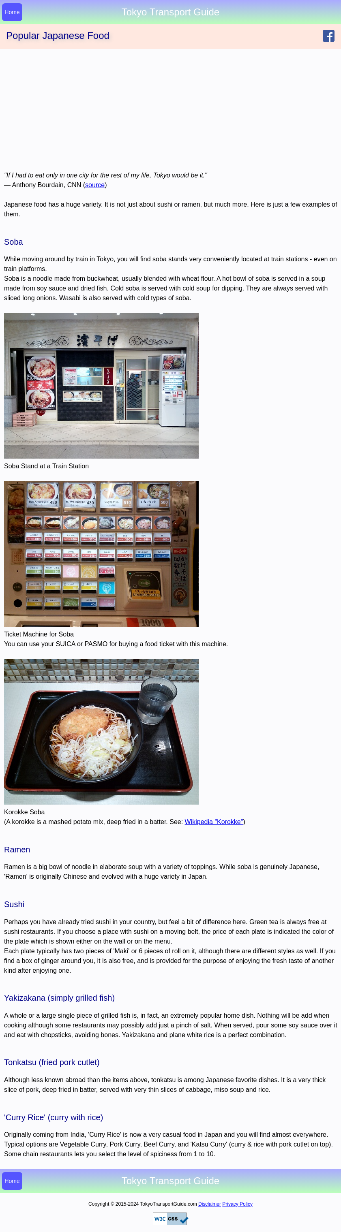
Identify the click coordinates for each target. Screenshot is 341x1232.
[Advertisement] (170, 110)
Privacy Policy (237, 1204)
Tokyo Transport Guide (170, 1181)
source (95, 184)
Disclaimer (209, 1204)
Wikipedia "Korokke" (214, 821)
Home (11, 12)
